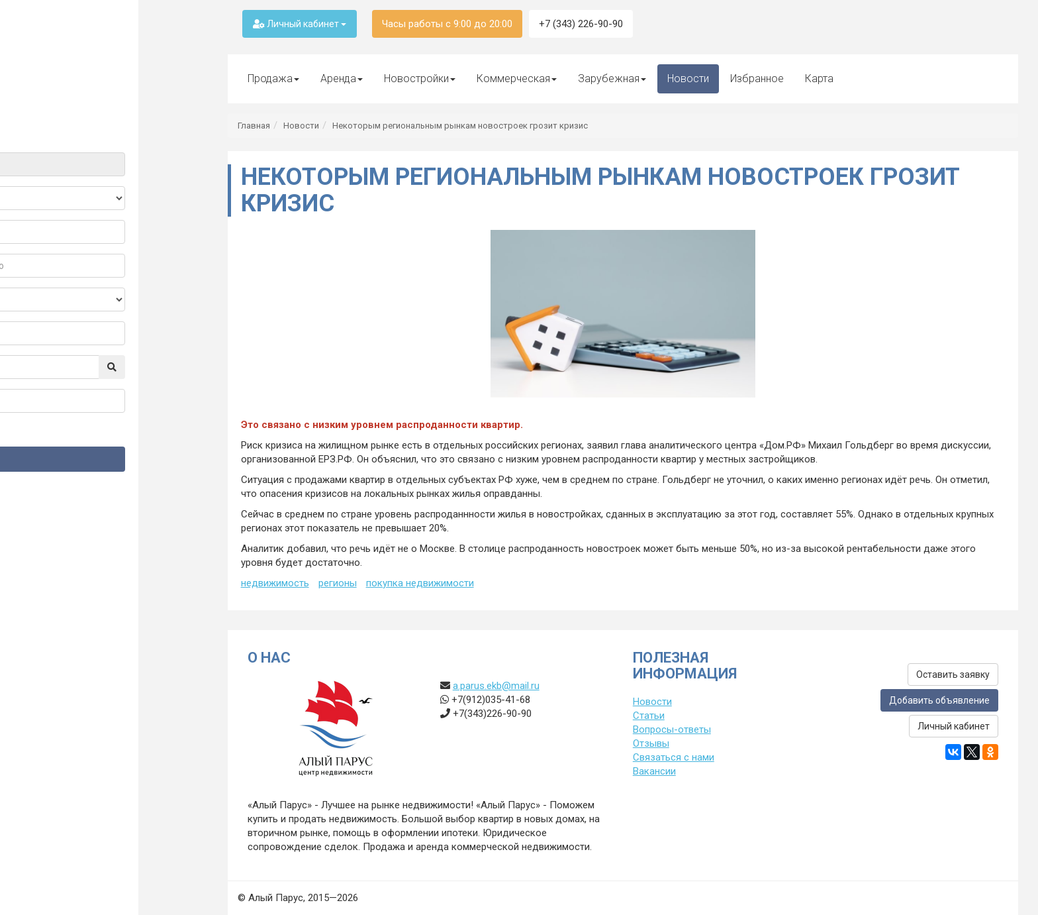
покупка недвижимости (420, 583)
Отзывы (651, 743)
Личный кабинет (299, 24)
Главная (254, 126)
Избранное (757, 78)
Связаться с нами (673, 757)
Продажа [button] (273, 78)
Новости (688, 78)
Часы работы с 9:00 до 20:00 (447, 24)
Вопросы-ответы (672, 729)
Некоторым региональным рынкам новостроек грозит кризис (460, 126)
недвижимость (275, 583)
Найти (103, 459)
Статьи (649, 716)
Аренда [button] (341, 78)
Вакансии (654, 771)
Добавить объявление (939, 700)
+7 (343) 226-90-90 (581, 24)
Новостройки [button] (419, 78)
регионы (337, 583)
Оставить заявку (953, 674)
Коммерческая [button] (517, 78)
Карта (819, 78)
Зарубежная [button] (612, 78)
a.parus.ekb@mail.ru (496, 686)
